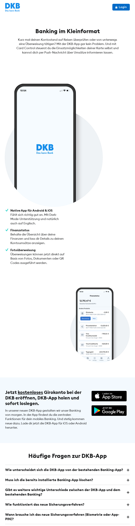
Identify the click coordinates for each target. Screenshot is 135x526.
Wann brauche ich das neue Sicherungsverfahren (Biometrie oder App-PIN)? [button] (62, 410)
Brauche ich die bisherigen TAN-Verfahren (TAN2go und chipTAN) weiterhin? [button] (57, 424)
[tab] (67, 364)
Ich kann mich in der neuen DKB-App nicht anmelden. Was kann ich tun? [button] (63, 456)
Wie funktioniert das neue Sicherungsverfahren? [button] (44, 398)
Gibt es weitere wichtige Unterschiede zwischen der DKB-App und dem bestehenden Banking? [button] (62, 386)
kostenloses (30, 287)
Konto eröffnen (113, 497)
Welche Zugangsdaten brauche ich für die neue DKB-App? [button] (52, 437)
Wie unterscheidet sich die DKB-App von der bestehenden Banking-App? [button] (64, 364)
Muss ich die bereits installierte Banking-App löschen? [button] (49, 374)
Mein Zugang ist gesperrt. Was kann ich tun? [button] (41, 447)
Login (121, 7)
